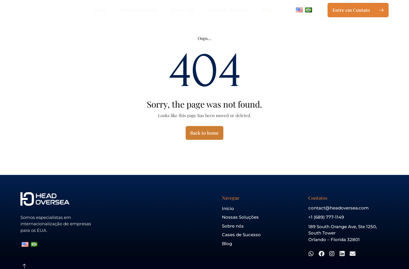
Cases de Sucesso (228, 10)
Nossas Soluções (138, 10)
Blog (267, 10)
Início (100, 10)
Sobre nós (182, 10)
